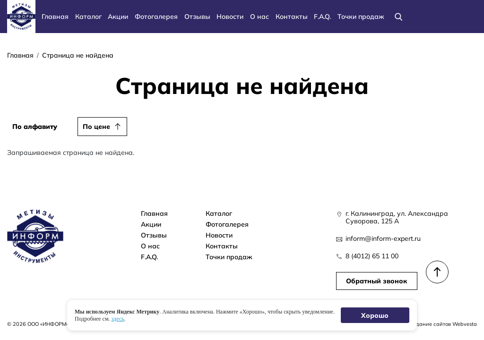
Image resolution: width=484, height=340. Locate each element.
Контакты (292, 16)
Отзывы (197, 16)
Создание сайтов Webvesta (441, 324)
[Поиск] (398, 16)
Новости (229, 16)
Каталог (88, 16)
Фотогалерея (156, 16)
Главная (55, 16)
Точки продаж (360, 16)
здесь (118, 318)
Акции (118, 16)
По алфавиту (34, 126)
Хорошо (375, 315)
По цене (96, 126)
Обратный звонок (376, 281)
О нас (259, 16)
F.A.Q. (322, 16)
